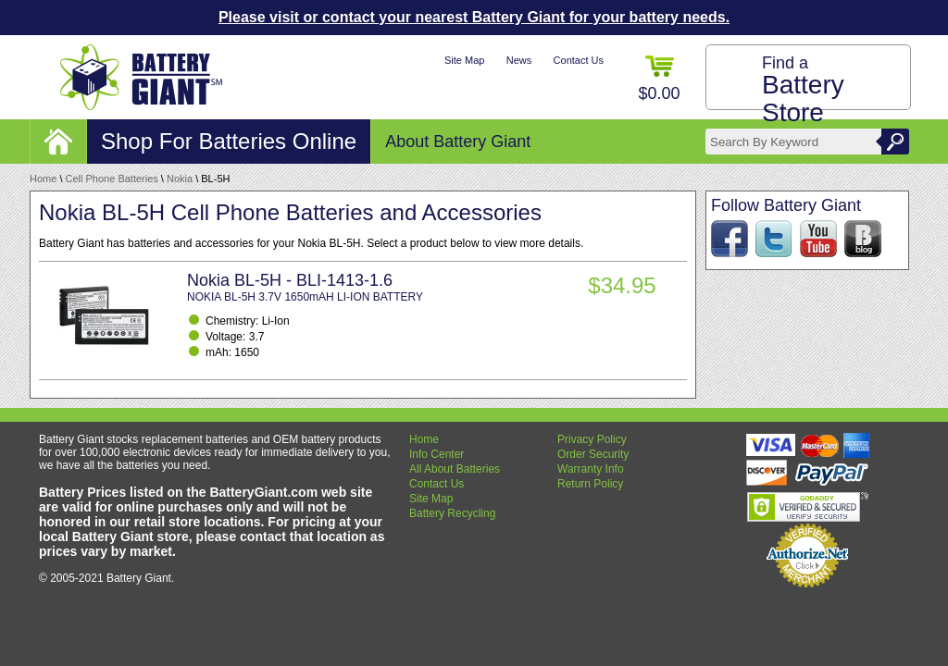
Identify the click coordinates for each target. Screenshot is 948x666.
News (519, 60)
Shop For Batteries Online (228, 141)
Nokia (180, 178)
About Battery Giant (457, 141)
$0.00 (659, 79)
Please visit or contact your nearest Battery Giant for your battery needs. (474, 17)
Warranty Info (590, 468)
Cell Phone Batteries (112, 178)
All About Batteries (454, 468)
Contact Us (579, 60)
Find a (803, 90)
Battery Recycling (452, 513)
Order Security (593, 454)
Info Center (436, 454)
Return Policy (590, 483)
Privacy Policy (592, 439)
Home (43, 178)
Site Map (464, 60)
